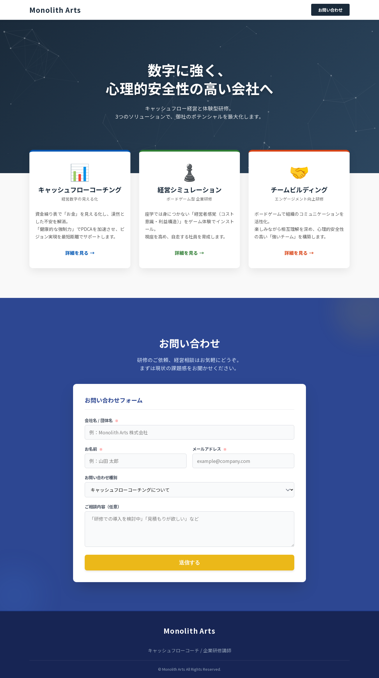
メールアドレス (209, 452)
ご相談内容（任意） (103, 510)
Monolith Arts (189, 631)
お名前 (94, 452)
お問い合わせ (330, 10)
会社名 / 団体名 (101, 423)
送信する (189, 566)
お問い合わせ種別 (101, 480)
